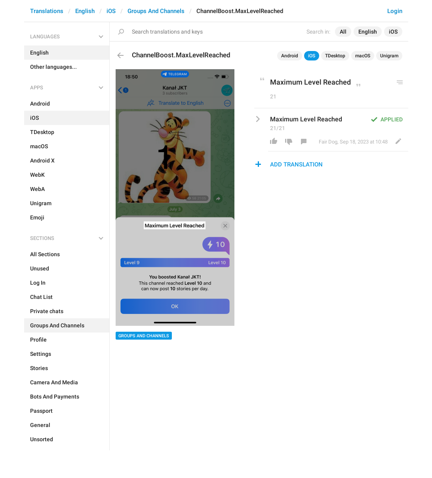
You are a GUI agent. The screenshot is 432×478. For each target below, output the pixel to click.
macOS (362, 56)
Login (394, 11)
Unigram (389, 56)
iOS (111, 11)
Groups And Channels (156, 11)
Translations (46, 11)
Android (289, 56)
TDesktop (335, 56)
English (85, 11)
